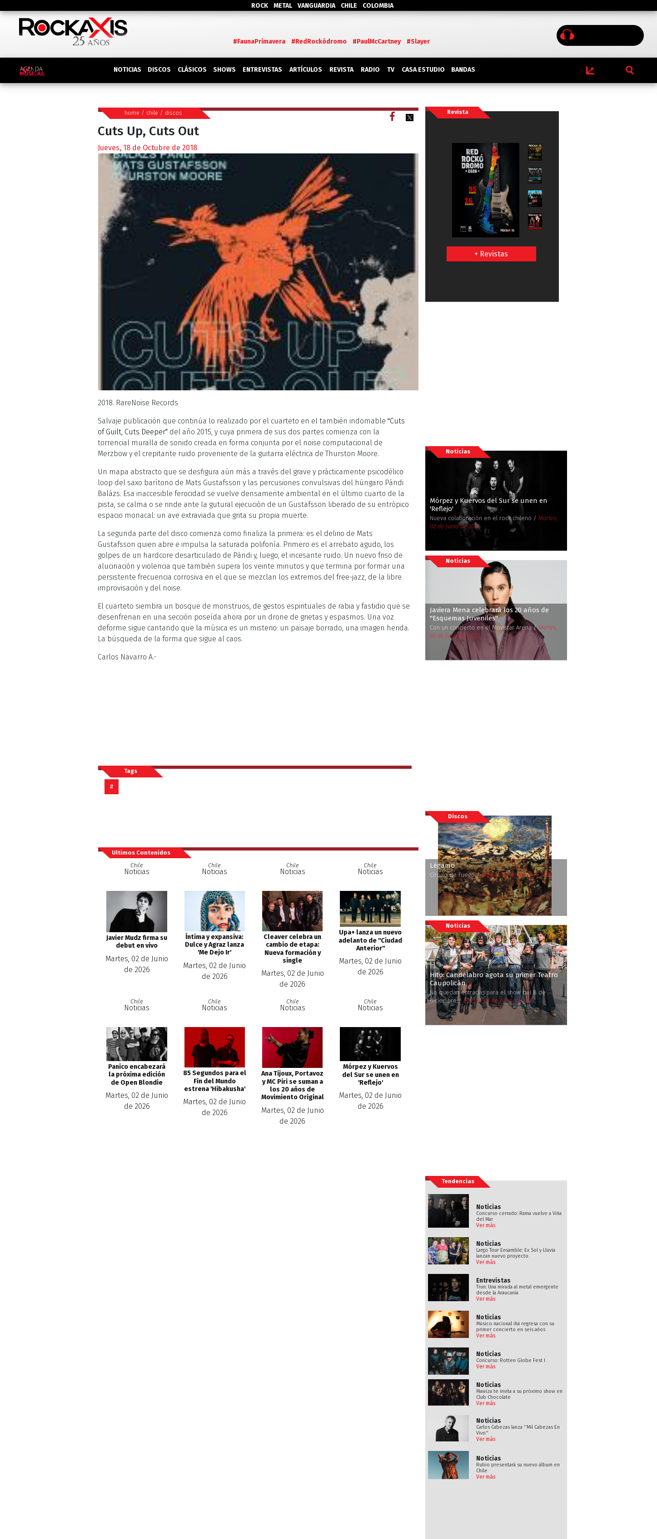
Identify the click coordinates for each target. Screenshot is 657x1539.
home (131, 112)
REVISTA (341, 70)
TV (390, 70)
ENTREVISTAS (262, 70)
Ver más (486, 1225)
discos (173, 112)
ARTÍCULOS (305, 70)
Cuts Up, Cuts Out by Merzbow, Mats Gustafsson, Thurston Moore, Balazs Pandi (254, 697)
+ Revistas (491, 254)
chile (152, 112)
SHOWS (224, 70)
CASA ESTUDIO (423, 70)
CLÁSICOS (192, 70)
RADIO (370, 70)
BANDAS (463, 70)
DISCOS (159, 70)
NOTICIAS (127, 70)
